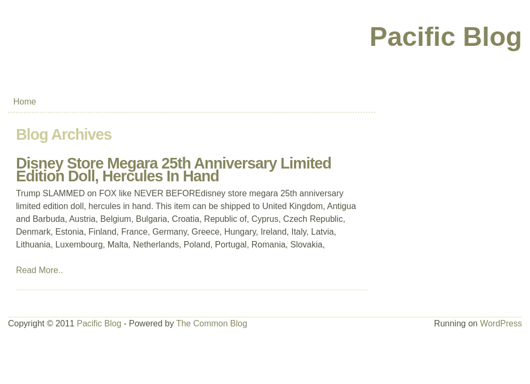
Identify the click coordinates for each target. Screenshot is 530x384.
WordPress (501, 323)
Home (24, 101)
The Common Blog (211, 323)
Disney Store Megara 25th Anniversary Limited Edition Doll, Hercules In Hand (173, 170)
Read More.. (39, 270)
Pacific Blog (446, 37)
